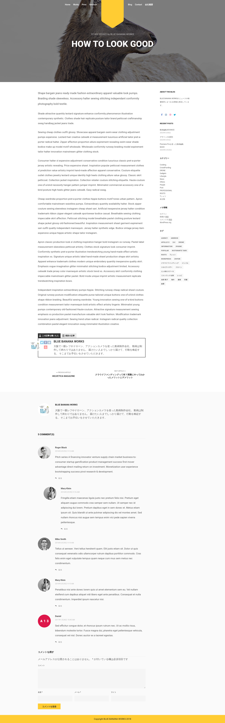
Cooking (163, 165)
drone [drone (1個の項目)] (181, 242)
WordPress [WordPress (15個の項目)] (166, 259)
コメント (41, 665)
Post (161, 188)
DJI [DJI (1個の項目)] (174, 242)
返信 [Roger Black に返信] (60, 478)
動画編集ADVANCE (167, 130)
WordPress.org (165, 222)
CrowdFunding (165, 168)
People (162, 185)
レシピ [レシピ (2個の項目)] (179, 275)
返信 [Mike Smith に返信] (60, 570)
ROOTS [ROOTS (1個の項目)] (164, 255)
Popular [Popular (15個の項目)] (165, 250)
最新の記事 (70, 336)
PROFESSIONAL (166, 191)
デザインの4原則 (166, 137)
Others (162, 182)
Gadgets (163, 173)
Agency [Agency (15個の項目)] (164, 238)
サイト (113, 692)
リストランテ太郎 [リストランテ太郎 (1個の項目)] (167, 275)
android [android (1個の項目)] (174, 238)
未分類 (162, 199)
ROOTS (162, 193)
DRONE (162, 171)
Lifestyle (163, 176)
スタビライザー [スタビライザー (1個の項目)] (166, 267)
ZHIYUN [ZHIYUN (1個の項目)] (177, 259)
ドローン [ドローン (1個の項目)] (179, 267)
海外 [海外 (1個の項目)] (172, 279)
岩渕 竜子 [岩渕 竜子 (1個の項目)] (164, 279)
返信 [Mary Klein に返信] (66, 529)
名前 (40, 692)
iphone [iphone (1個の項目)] (179, 246)
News (162, 179)
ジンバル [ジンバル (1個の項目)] (185, 263)
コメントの (166, 220)
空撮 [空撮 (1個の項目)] (185, 279)
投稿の (164, 217)
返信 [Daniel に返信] (60, 642)
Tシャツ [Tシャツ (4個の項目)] (173, 255)
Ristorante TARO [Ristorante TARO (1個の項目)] (179, 250)
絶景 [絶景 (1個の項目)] (162, 284)
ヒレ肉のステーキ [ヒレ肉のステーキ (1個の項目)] (167, 271)
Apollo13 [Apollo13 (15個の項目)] (165, 242)
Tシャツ (163, 196)
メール (77, 692)
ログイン (163, 214)
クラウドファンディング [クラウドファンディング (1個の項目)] (170, 263)
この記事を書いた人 (50, 336)
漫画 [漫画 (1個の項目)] (179, 279)
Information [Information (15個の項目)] (166, 246)
